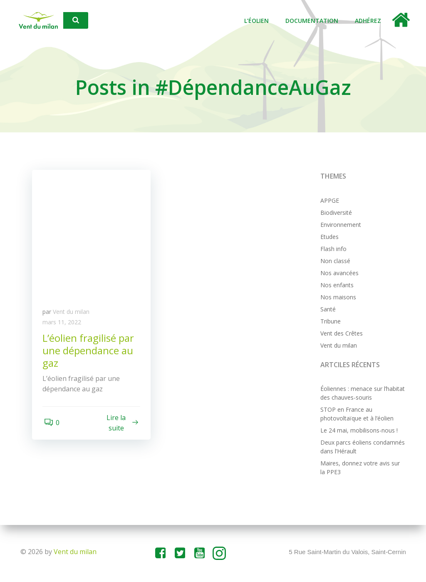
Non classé (334, 261)
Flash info (332, 249)
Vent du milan (73, 314)
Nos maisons (337, 297)
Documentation (314, 21)
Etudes (328, 237)
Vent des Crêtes (340, 334)
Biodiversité (335, 213)
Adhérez (370, 21)
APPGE (328, 201)
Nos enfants (335, 285)
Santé (326, 309)
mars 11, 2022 (64, 325)
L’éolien (259, 21)
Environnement (339, 225)
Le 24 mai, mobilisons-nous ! (357, 431)
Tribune (329, 322)
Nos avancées (338, 273)
